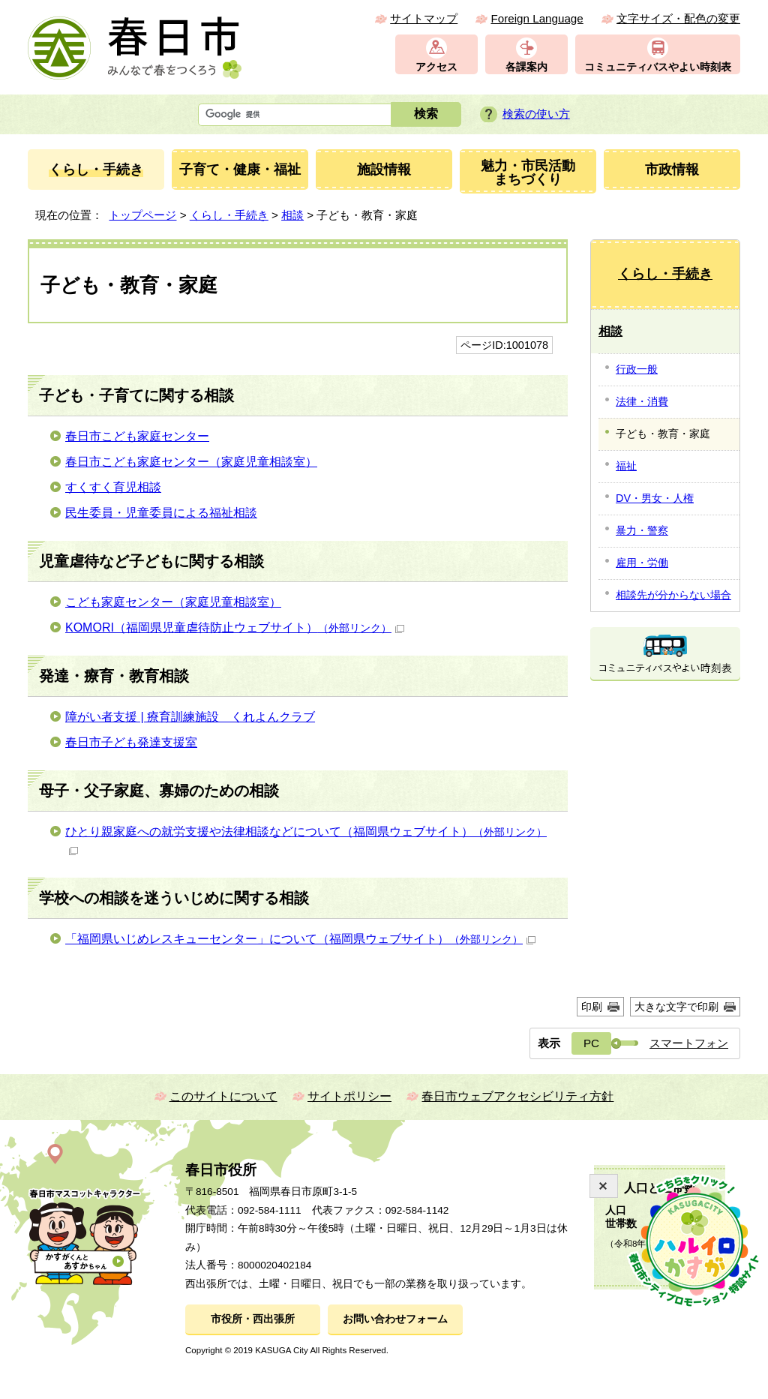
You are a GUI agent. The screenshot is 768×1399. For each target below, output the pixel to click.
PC (591, 1043)
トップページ (142, 215)
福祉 (626, 466)
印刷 (591, 1007)
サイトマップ (424, 18)
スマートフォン (689, 1043)
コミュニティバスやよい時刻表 (657, 67)
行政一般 (637, 369)
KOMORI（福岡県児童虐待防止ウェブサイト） (234, 627)
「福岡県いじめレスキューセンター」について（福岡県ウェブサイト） (300, 938)
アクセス (437, 67)
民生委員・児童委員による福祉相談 (161, 512)
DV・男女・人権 (655, 498)
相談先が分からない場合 (673, 595)
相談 (292, 215)
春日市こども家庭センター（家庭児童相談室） (191, 461)
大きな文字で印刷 (676, 1007)
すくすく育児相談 (113, 487)
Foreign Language (536, 18)
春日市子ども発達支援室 (131, 742)
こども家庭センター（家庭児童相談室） (173, 602)
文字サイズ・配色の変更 (678, 18)
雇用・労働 (642, 563)
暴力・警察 (642, 530)
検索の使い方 (536, 113)
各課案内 (527, 67)
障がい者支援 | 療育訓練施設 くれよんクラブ (190, 716)
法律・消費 (642, 401)
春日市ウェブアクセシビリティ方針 (518, 1096)
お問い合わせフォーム (395, 1319)
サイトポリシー (350, 1096)
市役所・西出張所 (253, 1319)
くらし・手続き (229, 215)
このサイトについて (224, 1096)
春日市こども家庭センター (137, 436)
